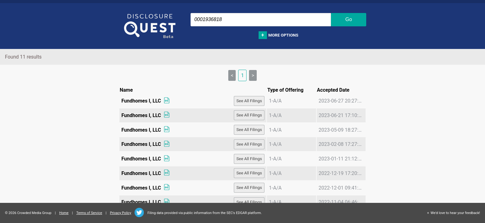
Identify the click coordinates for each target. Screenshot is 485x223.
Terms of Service (89, 213)
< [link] (232, 75)
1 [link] (242, 75)
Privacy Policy (120, 213)
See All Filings (249, 100)
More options (283, 35)
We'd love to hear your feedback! (455, 213)
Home (63, 213)
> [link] (252, 75)
